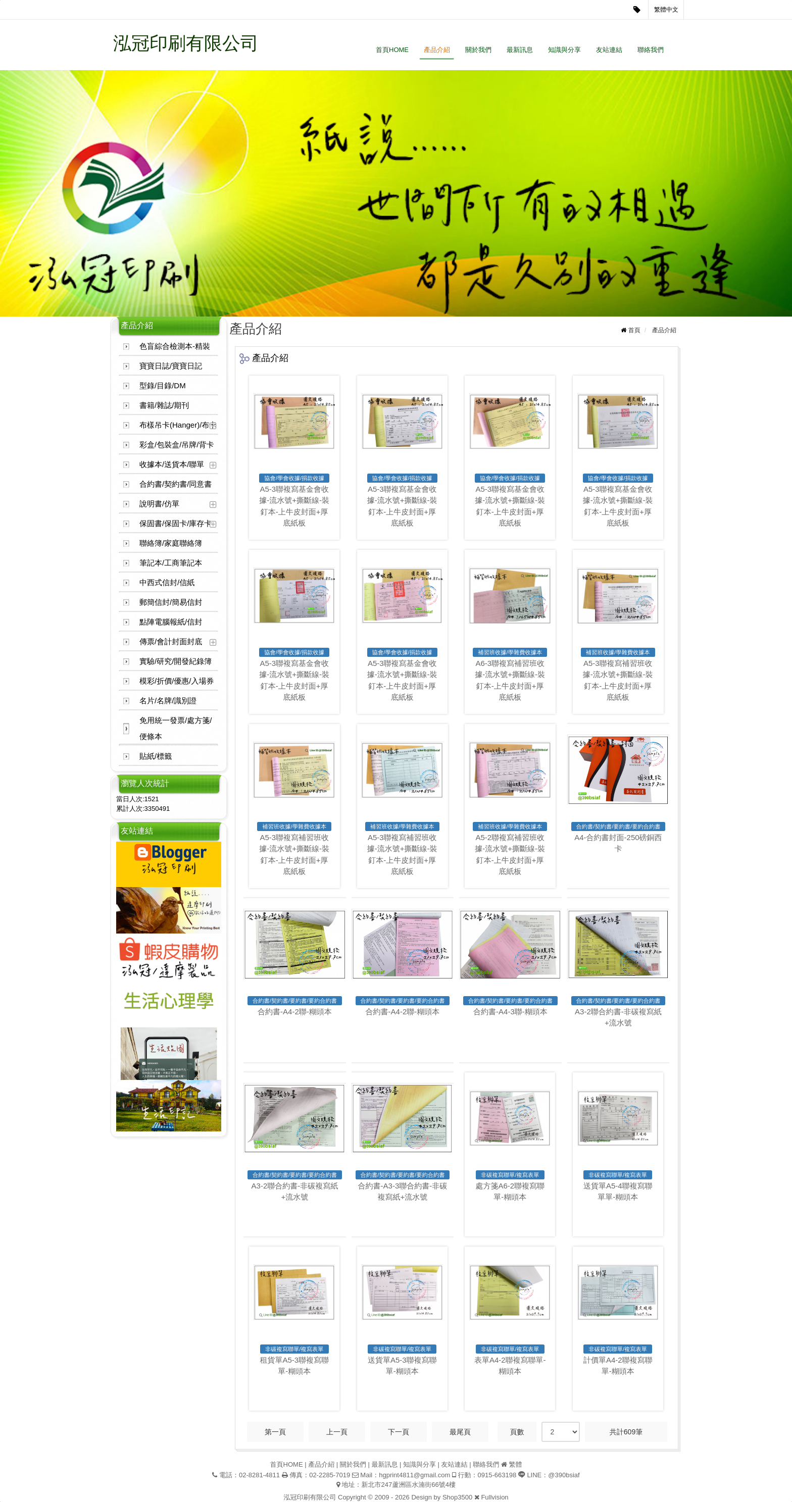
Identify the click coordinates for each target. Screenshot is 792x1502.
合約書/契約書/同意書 (175, 484)
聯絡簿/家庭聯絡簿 (170, 543)
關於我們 (478, 50)
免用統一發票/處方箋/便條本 (175, 728)
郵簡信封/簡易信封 (170, 602)
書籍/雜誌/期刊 (164, 405)
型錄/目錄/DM (162, 385)
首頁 (634, 330)
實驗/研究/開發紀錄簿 (175, 661)
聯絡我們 (650, 50)
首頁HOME (392, 50)
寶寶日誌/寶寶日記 (170, 365)
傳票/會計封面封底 (170, 641)
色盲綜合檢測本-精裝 (174, 346)
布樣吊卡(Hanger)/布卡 (178, 425)
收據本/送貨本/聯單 (171, 464)
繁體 (515, 1464)
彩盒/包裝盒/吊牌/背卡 (176, 444)
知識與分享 (564, 50)
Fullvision (494, 1497)
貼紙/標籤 (155, 756)
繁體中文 (666, 9)
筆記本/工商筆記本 (170, 562)
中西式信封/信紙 (166, 582)
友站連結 (609, 50)
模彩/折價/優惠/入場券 (176, 681)
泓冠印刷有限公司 (186, 43)
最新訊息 (520, 50)
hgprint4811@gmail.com (414, 1475)
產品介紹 (437, 50)
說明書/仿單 (159, 503)
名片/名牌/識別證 (167, 700)
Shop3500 (457, 1497)
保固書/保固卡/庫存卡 (175, 523)
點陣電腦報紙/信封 (170, 621)
